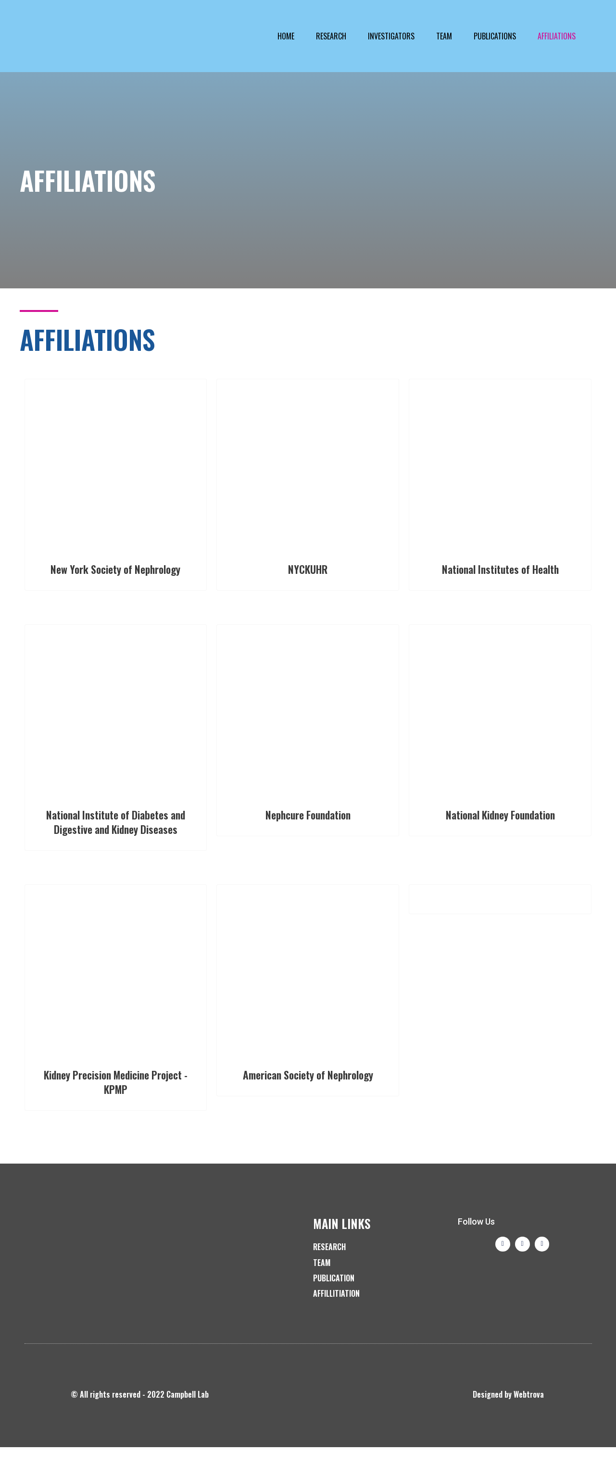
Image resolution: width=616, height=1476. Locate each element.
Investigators (391, 36)
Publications (495, 36)
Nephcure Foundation (308, 828)
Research (331, 36)
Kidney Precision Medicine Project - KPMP (115, 1110)
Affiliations (557, 36)
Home (285, 36)
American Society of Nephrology (308, 1110)
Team (444, 36)
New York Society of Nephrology (115, 575)
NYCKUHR (308, 568)
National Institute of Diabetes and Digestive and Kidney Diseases (115, 842)
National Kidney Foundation (500, 828)
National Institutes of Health (500, 568)
